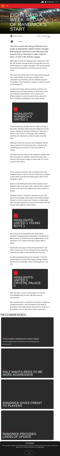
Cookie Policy (40, 447)
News (40, 391)
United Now (5, 396)
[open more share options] (26, 41)
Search (48, 391)
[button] (7, 6)
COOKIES (30, 443)
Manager (20, 391)
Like (12, 391)
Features (4, 391)
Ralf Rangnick (30, 391)
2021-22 (14, 396)
